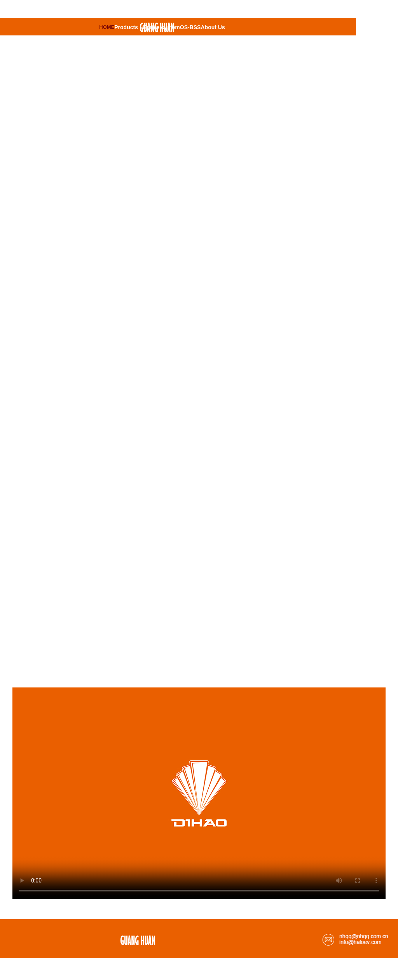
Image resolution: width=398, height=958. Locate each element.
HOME (106, 27)
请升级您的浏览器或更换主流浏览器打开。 (199, 793)
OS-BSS (190, 27)
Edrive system (161, 27)
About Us (213, 27)
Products (128, 27)
